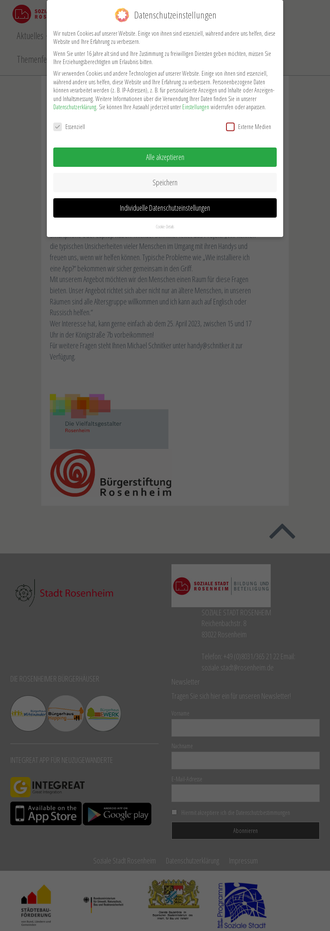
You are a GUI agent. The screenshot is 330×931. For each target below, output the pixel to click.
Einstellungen (195, 105)
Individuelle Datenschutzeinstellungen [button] (165, 205)
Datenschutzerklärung (74, 105)
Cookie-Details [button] (165, 224)
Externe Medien (248, 124)
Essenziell (69, 124)
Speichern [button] (165, 180)
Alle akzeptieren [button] (165, 154)
